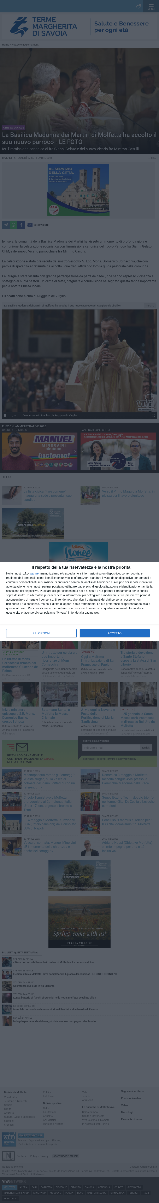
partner (35, 573)
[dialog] (79, 601)
